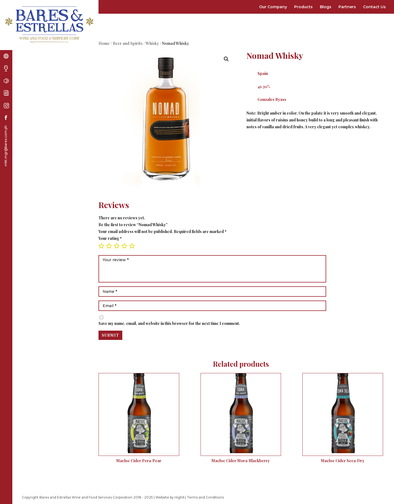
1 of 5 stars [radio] (101, 246)
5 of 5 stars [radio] (132, 246)
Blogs (325, 6)
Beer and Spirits (128, 43)
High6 (179, 497)
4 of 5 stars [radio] (124, 246)
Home (104, 43)
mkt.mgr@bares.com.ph (6, 145)
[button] (226, 59)
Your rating (110, 238)
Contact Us (374, 6)
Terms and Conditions (205, 497)
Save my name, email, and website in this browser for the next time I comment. (169, 323)
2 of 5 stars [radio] (109, 246)
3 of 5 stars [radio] (116, 246)
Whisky (152, 43)
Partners (347, 6)
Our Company (273, 6)
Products (303, 6)
